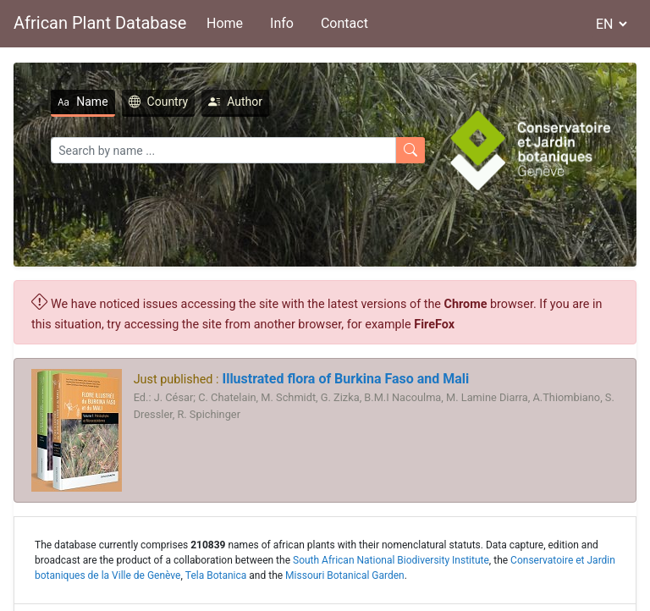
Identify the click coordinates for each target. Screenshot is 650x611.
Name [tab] (82, 101)
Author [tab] (235, 101)
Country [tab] (159, 101)
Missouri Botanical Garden (345, 575)
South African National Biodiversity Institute (391, 560)
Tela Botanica (216, 575)
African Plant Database (100, 23)
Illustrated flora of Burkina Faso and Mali (343, 379)
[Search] (223, 150)
